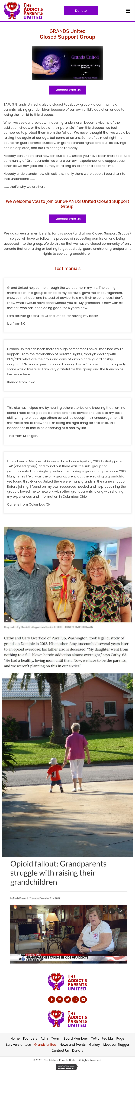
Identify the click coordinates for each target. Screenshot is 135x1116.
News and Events (73, 1045)
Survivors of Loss (18, 1045)
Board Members (76, 1038)
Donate (77, 1051)
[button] (81, 10)
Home (15, 1038)
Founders (30, 1038)
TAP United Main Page (107, 1038)
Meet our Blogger (116, 1045)
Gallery (94, 1045)
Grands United (45, 1045)
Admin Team (50, 1038)
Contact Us (60, 1051)
